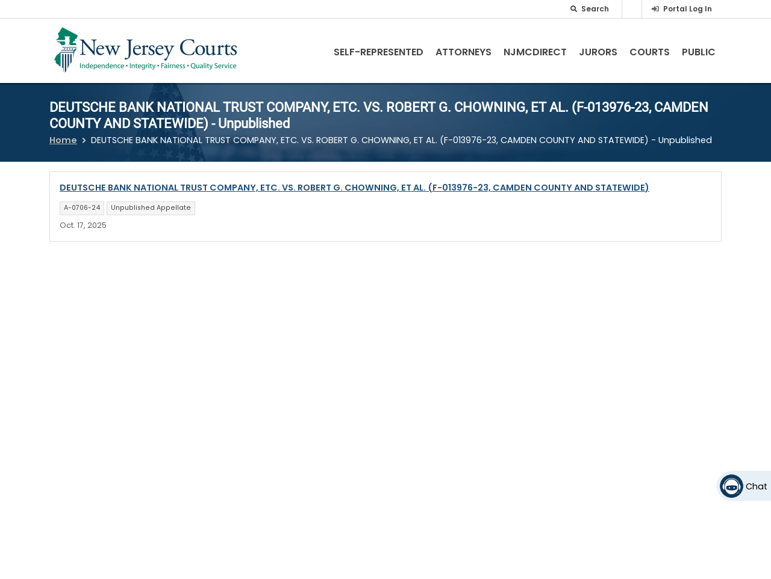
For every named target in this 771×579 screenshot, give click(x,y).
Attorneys (463, 52)
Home (63, 140)
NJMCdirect (535, 52)
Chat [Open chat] (756, 486)
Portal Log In (687, 9)
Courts (649, 52)
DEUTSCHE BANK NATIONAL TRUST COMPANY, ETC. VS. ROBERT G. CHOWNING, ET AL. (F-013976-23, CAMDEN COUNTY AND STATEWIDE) (354, 188)
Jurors (598, 52)
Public (699, 52)
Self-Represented (378, 52)
